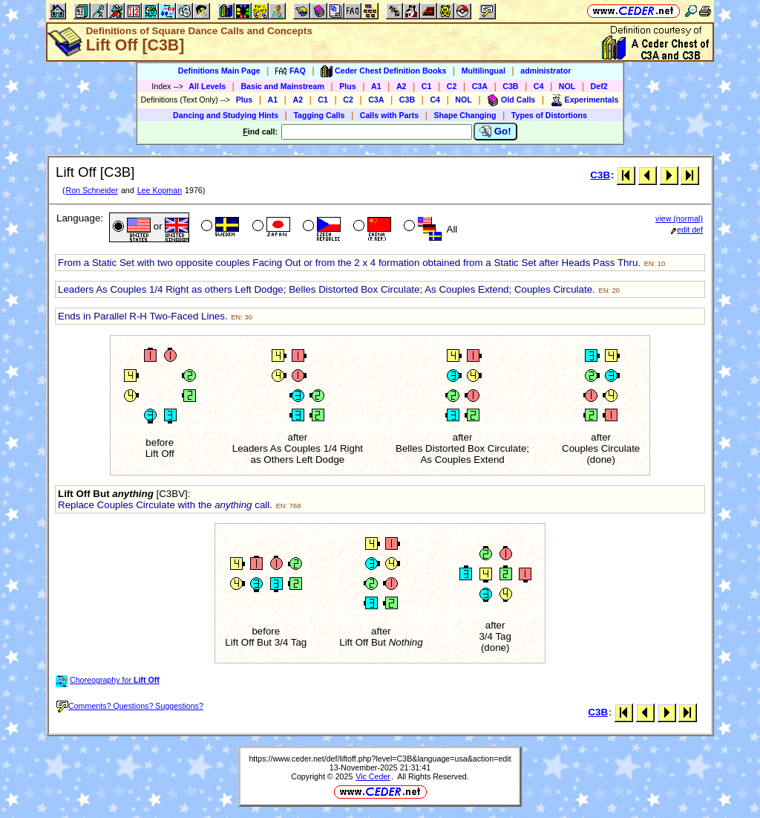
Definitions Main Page (219, 70)
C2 (452, 86)
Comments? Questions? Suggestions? (129, 705)
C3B (510, 86)
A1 (376, 86)
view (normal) (679, 218)
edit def (687, 229)
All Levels (207, 86)
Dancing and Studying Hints (225, 115)
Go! (495, 131)
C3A (480, 86)
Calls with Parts (389, 115)
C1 (427, 86)
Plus (347, 86)
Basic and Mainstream (282, 86)
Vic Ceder (373, 776)
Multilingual (483, 70)
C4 (539, 86)
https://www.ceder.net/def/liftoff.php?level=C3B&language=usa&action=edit (380, 758)
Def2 (599, 86)
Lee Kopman (159, 190)
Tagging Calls (318, 115)
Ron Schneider (91, 190)
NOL (567, 86)
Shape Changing (464, 115)
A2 (401, 86)
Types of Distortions (549, 115)
